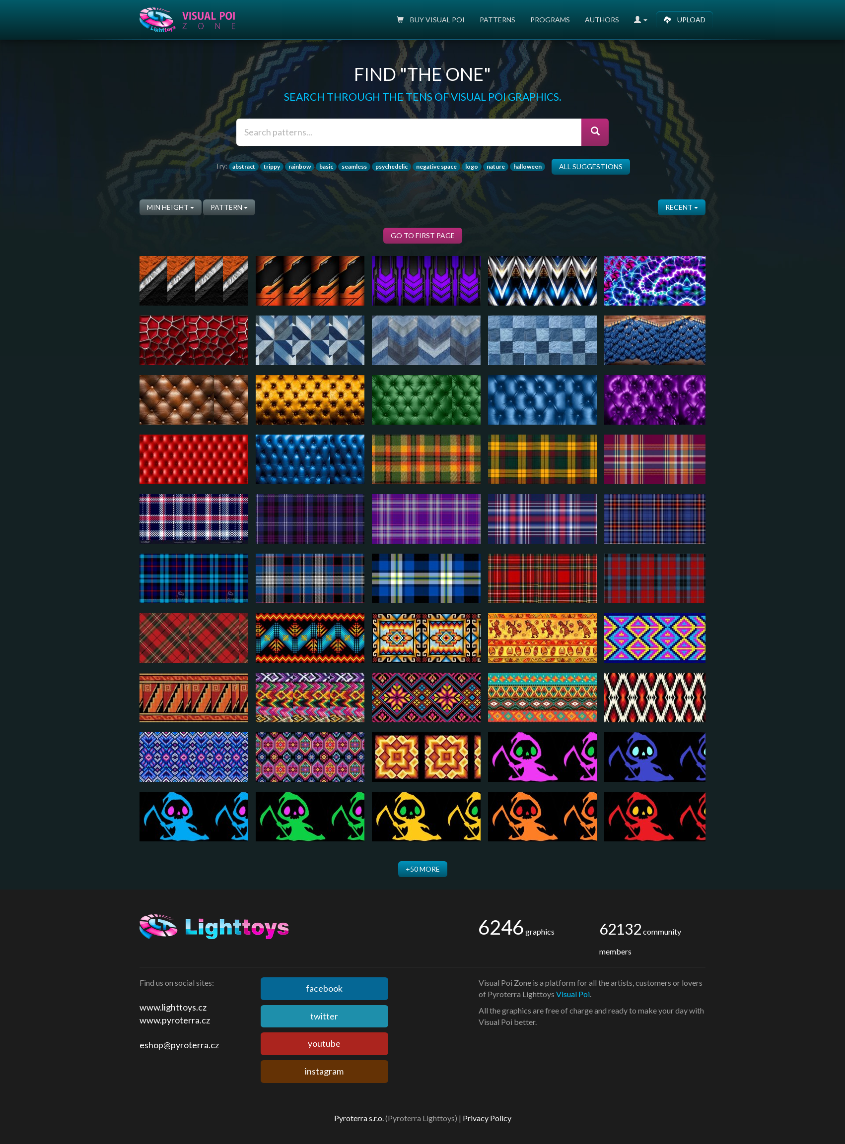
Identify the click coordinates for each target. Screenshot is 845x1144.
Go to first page (423, 235)
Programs (550, 19)
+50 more (423, 869)
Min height (170, 207)
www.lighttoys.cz (173, 1007)
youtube (324, 1043)
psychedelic (391, 166)
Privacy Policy (487, 1118)
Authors (602, 19)
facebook (324, 988)
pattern (229, 207)
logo (471, 166)
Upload (684, 19)
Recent (681, 207)
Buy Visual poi (431, 19)
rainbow (299, 166)
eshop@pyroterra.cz (179, 1044)
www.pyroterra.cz (175, 1020)
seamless (354, 166)
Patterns (497, 19)
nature (496, 166)
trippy (272, 166)
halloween (527, 166)
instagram (324, 1071)
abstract (243, 166)
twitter (324, 1016)
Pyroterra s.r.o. (359, 1118)
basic (326, 166)
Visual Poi (573, 994)
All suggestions (591, 166)
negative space (436, 166)
